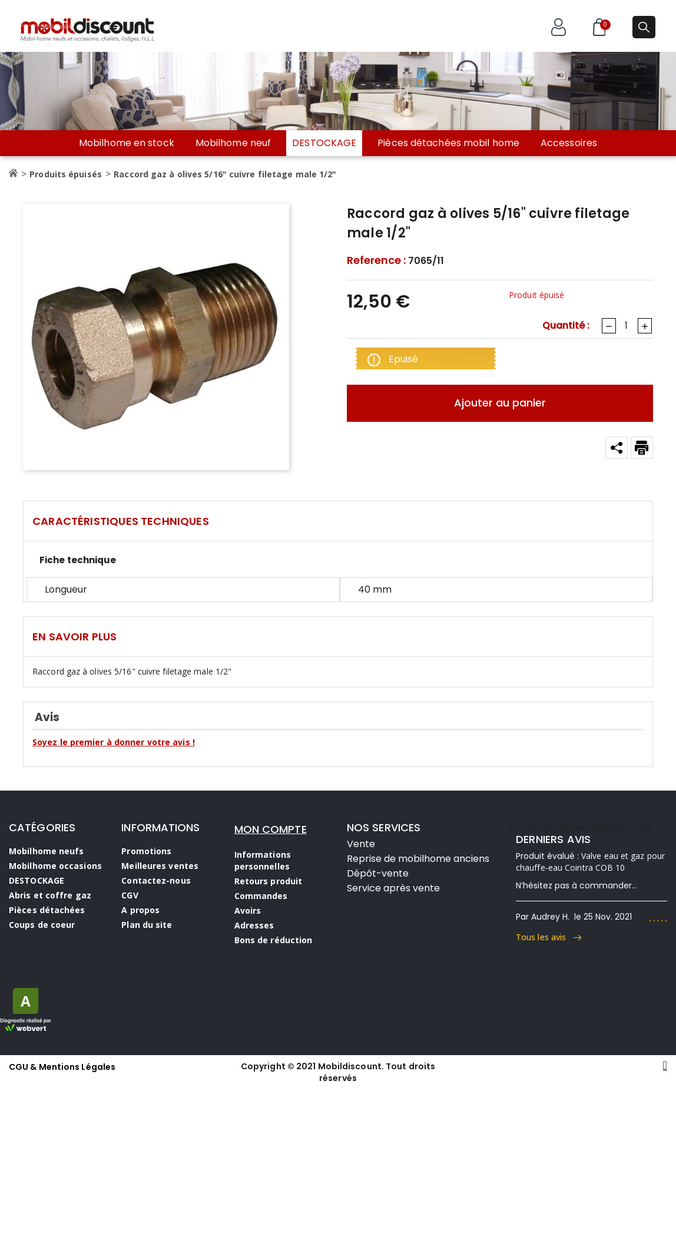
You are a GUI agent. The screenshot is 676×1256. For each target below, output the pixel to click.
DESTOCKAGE (324, 143)
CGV (129, 895)
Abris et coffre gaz (50, 895)
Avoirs (247, 910)
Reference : (376, 260)
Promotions (146, 851)
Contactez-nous (155, 880)
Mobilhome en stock (126, 143)
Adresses (254, 925)
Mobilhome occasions (55, 865)
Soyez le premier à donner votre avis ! (113, 742)
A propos (140, 909)
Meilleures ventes (159, 865)
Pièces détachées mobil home (448, 143)
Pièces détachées (47, 909)
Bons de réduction (273, 940)
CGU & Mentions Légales (62, 1067)
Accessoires (569, 143)
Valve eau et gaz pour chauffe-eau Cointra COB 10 (590, 861)
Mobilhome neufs (46, 851)
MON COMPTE (270, 829)
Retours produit (268, 881)
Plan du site (146, 924)
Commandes (261, 895)
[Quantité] (626, 325)
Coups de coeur (42, 924)
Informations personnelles (262, 860)
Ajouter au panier (500, 402)
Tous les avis (548, 937)
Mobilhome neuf (233, 143)
